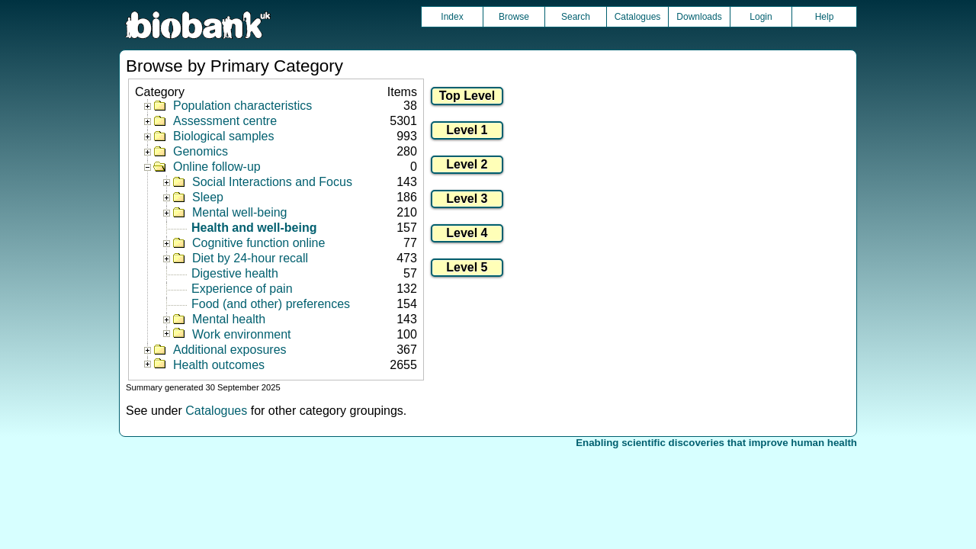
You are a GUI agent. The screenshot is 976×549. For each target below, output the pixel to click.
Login (761, 16)
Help (824, 16)
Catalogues (638, 16)
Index (452, 16)
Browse (514, 16)
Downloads (698, 16)
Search (575, 16)
